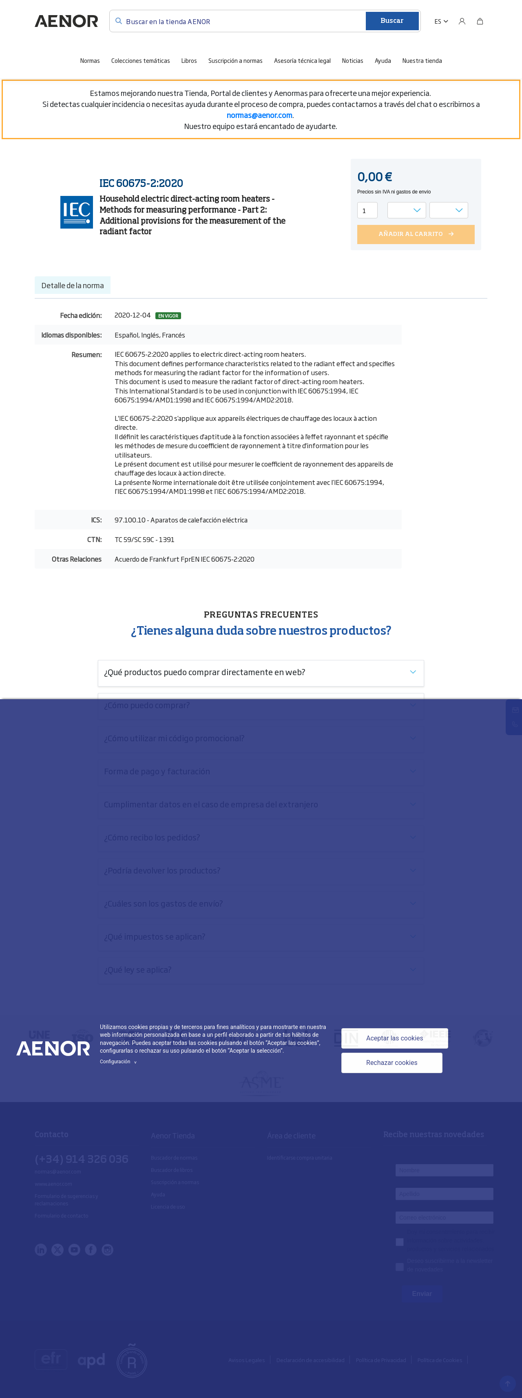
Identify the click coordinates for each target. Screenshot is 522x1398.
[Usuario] (462, 21)
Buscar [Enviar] (392, 21)
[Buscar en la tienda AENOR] (265, 21)
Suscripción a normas (235, 60)
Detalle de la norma (72, 285)
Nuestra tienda (422, 60)
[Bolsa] (480, 21)
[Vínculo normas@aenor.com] (259, 114)
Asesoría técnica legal (302, 60)
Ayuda (383, 60)
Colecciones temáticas (140, 60)
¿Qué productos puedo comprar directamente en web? (204, 671)
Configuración (119, 1062)
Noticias (352, 60)
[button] (441, 21)
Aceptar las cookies (394, 1038)
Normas (90, 60)
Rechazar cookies (392, 1063)
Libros (189, 60)
